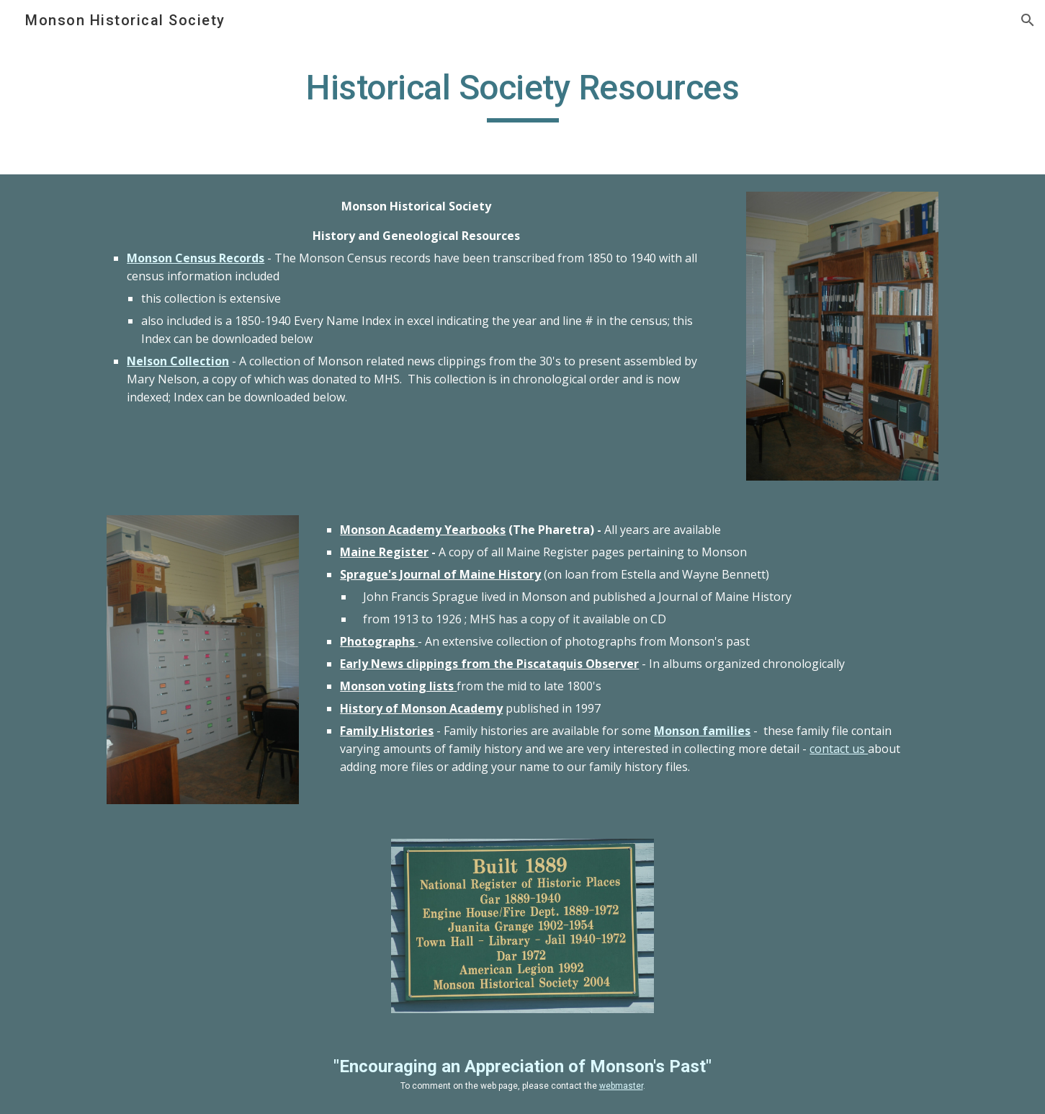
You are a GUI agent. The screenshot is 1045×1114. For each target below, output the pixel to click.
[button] (1027, 20)
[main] (522, 94)
